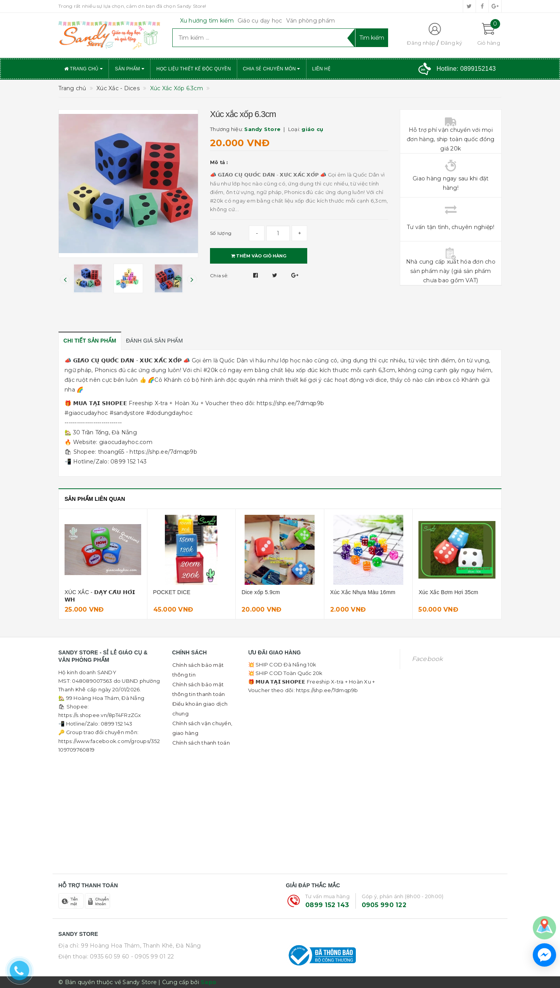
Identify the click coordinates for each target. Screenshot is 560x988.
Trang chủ (83, 69)
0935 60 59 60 (109, 956)
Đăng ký (451, 43)
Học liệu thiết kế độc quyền (193, 69)
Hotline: (466, 68)
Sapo (208, 982)
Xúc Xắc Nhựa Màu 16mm (363, 592)
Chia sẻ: (219, 275)
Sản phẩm (129, 69)
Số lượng (220, 233)
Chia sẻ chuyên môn (271, 69)
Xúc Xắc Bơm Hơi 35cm (448, 592)
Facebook (427, 659)
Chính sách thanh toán (201, 743)
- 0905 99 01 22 (152, 956)
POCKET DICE (172, 592)
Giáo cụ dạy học (260, 20)
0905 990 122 (384, 905)
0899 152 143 (327, 905)
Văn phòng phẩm (310, 20)
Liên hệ (321, 69)
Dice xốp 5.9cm (261, 592)
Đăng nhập (421, 43)
